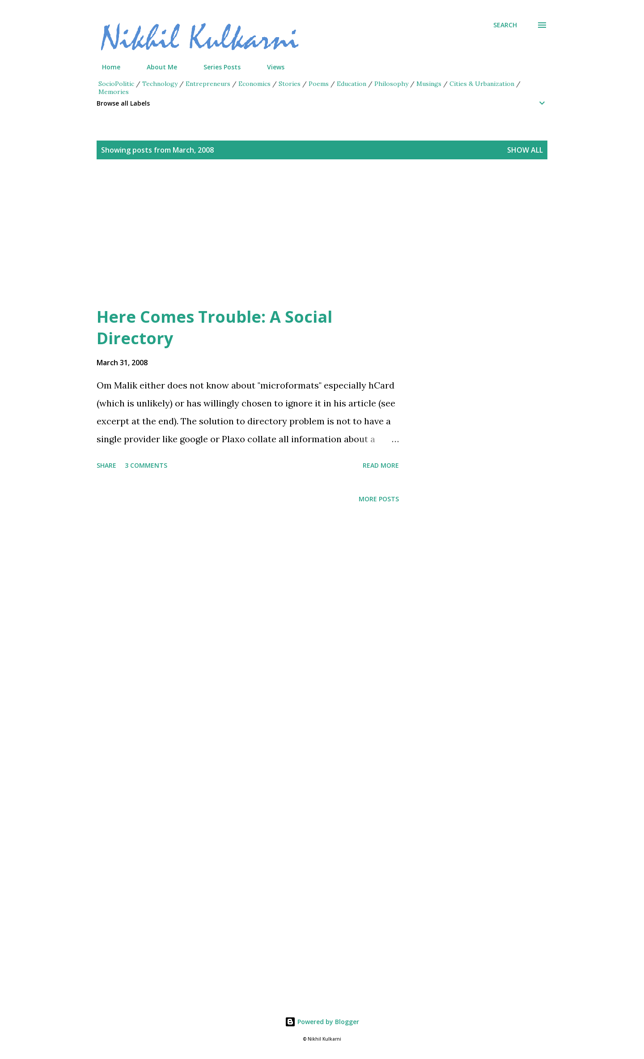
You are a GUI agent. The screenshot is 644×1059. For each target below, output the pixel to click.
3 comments (146, 465)
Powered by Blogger (322, 1021)
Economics (254, 84)
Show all (525, 150)
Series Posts (216, 67)
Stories (290, 84)
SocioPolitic (116, 84)
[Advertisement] (304, 243)
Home (106, 67)
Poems (319, 84)
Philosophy (391, 84)
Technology (160, 84)
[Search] (505, 25)
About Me (156, 67)
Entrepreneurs (208, 84)
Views (270, 67)
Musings (428, 84)
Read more (381, 465)
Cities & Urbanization (481, 84)
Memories (113, 92)
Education (351, 84)
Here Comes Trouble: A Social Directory (214, 327)
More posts (379, 499)
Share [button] (106, 465)
